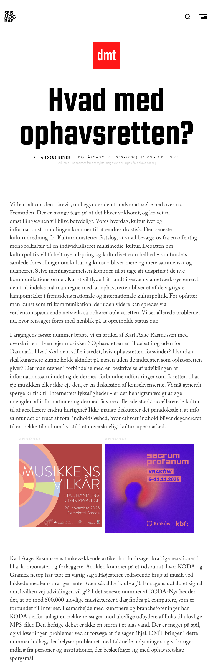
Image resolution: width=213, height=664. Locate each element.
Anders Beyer (56, 157)
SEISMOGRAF (10, 16)
